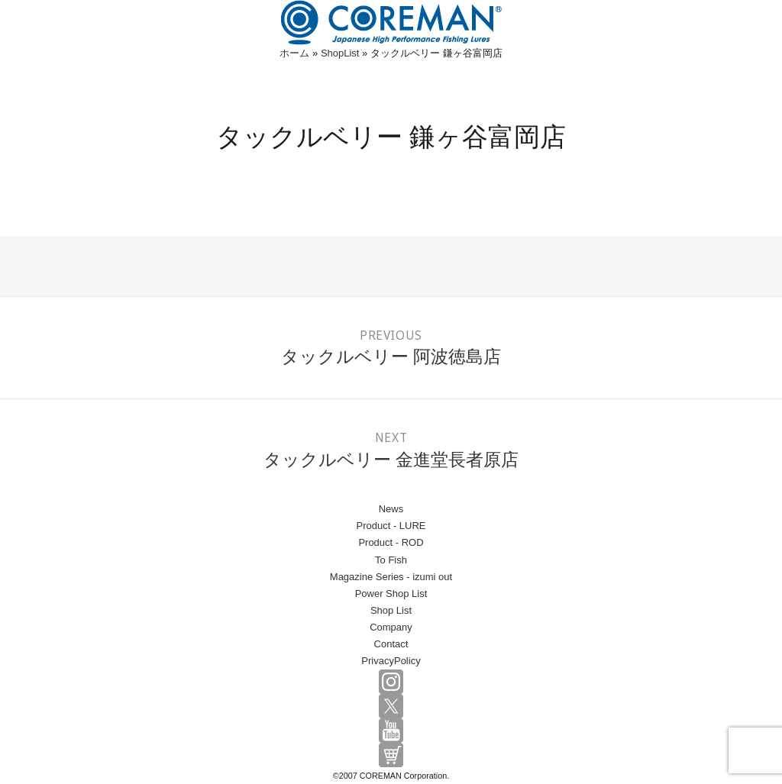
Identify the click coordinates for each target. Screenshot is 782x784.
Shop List (391, 610)
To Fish (391, 560)
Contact (391, 644)
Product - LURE (390, 525)
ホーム (294, 53)
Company (391, 627)
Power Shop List (391, 593)
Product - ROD (390, 542)
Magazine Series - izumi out (391, 576)
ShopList (340, 53)
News (391, 509)
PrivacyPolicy (390, 660)
